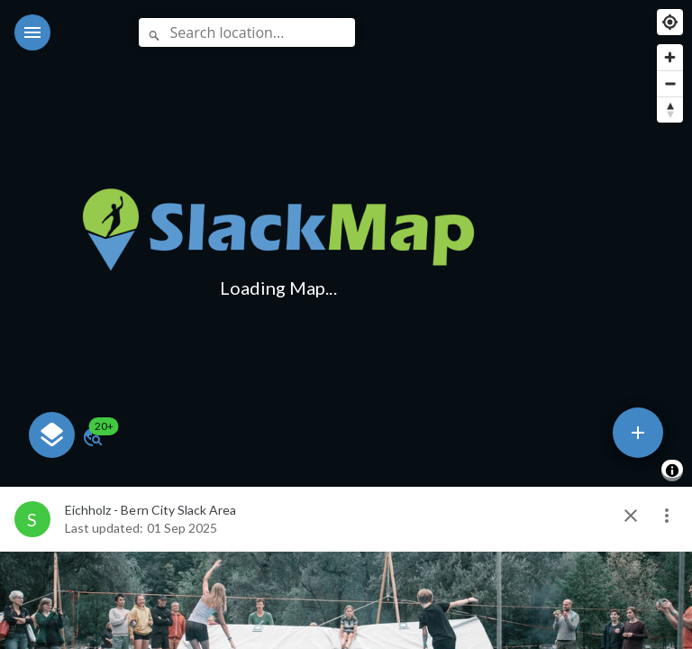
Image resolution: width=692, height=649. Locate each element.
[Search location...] (247, 32)
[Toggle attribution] (672, 470)
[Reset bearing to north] (670, 109)
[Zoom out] (670, 83)
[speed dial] (638, 432)
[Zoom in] (670, 57)
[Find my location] (670, 22)
